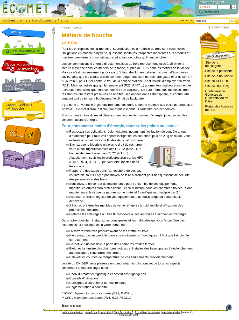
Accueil (66, 27)
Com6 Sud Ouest (128, 315)
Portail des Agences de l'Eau (219, 108)
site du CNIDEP (77, 263)
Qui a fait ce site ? (123, 312)
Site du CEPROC (217, 81)
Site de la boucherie (219, 76)
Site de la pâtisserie (218, 71)
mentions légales (171, 312)
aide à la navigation (72, 312)
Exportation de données (147, 312)
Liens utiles (105, 312)
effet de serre (180, 76)
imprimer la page (220, 27)
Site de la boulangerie (213, 64)
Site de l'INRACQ (217, 86)
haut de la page (72, 306)
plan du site (91, 312)
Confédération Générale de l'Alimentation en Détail (216, 96)
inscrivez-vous (211, 11)
